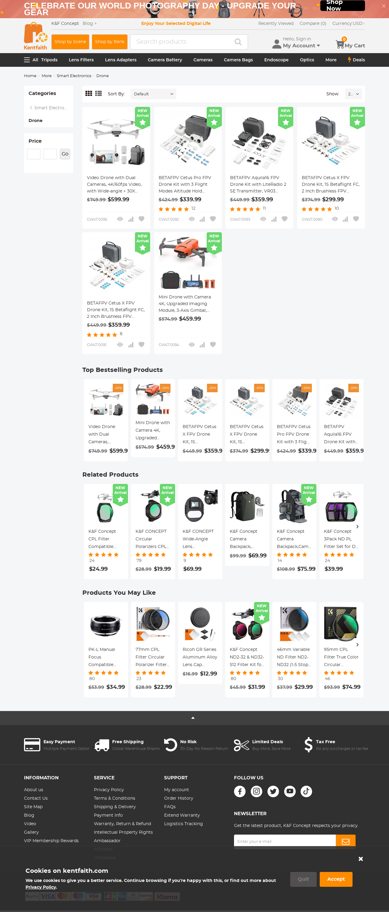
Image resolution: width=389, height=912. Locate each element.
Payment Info (108, 815)
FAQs (170, 807)
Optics (307, 60)
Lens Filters (81, 60)
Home (30, 76)
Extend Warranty (182, 815)
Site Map (33, 807)
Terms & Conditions (114, 798)
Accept (336, 879)
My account (176, 790)
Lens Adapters (120, 60)
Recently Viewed (276, 24)
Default (141, 94)
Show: (332, 94)
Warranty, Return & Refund (122, 824)
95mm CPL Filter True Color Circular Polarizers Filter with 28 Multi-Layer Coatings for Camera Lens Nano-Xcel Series (341, 658)
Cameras (202, 60)
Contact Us (36, 798)
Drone (36, 121)
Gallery (31, 832)
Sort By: (116, 94)
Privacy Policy (109, 790)
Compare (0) (313, 24)
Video (30, 824)
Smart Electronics (74, 76)
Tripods (49, 60)
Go (65, 153)
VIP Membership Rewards (51, 841)
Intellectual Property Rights (123, 832)
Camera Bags (238, 60)
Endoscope (276, 60)
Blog (29, 815)
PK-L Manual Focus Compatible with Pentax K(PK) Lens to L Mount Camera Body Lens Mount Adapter (104, 658)
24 (350, 94)
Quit (303, 879)
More (331, 60)
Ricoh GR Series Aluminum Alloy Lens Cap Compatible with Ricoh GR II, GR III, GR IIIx (200, 658)
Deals (356, 59)
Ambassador (107, 841)
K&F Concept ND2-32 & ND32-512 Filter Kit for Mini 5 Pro (247, 658)
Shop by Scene (70, 42)
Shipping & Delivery (115, 807)
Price (35, 141)
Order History (178, 798)
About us (33, 790)
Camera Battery (165, 60)
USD (348, 23)
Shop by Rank (109, 42)
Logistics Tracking (183, 824)
